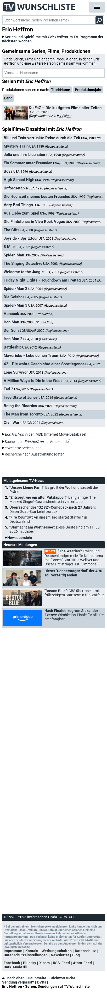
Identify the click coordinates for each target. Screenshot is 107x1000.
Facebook (12, 963)
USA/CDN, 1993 (76, 163)
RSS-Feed (61, 963)
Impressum (13, 951)
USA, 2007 (47, 305)
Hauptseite (37, 978)
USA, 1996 (32, 171)
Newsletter (60, 955)
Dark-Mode (16, 967)
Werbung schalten (57, 951)
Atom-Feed (82, 963)
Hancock (11, 313)
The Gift (11, 230)
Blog (76, 955)
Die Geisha (13, 297)
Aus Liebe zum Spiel (21, 213)
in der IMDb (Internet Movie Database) (45, 434)
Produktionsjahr (88, 90)
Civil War (12, 422)
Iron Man (11, 322)
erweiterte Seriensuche (23, 448)
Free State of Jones (21, 397)
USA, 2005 (42, 297)
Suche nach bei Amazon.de (37, 442)
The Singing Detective (23, 263)
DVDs (41, 982)
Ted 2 (8, 389)
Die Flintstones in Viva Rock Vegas (34, 221)
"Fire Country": (48, 519)
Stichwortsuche (62, 978)
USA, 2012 (41, 347)
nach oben (13, 978)
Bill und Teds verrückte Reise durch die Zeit (42, 138)
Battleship (12, 347)
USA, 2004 (47, 289)
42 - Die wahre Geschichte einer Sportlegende (44, 364)
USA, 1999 (59, 213)
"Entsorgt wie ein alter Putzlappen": (52, 499)
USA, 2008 (36, 314)
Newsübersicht (19, 538)
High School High (19, 179)
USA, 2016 (57, 398)
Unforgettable (16, 188)
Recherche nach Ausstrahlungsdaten (35, 454)
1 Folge (64, 116)
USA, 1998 (53, 205)
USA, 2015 (33, 389)
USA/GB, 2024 (42, 423)
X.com (44, 963)
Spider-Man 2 (15, 288)
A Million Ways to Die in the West (33, 380)
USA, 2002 (34, 247)
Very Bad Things (18, 205)
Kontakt (31, 951)
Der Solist (12, 330)
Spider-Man (14, 255)
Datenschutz (85, 951)
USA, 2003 (62, 264)
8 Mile (9, 246)
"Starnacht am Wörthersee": (55, 529)
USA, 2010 (40, 339)
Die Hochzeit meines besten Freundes (37, 196)
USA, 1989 (48, 146)
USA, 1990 (65, 155)
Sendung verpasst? (18, 982)
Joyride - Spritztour (21, 238)
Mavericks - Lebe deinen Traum (31, 355)
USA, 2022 (62, 414)
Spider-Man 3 (15, 305)
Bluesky (29, 963)
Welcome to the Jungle (24, 271)
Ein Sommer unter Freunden (28, 163)
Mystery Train (16, 146)
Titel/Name (60, 90)
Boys (8, 171)
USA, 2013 (48, 372)
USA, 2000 (85, 222)
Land (8, 98)
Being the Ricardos (20, 405)
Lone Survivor (16, 372)
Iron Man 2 (13, 338)
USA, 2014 (82, 381)
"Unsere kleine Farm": (53, 489)
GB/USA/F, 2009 (45, 331)
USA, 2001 (58, 238)
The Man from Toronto (23, 414)
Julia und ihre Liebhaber (25, 154)
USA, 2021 (57, 406)
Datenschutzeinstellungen (26, 955)
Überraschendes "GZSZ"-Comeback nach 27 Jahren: (52, 509)
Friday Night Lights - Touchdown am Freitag (42, 280)
